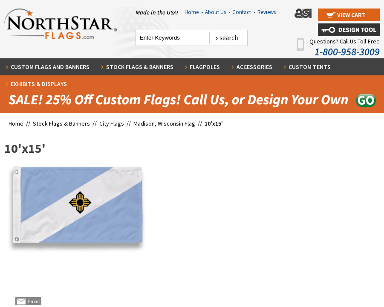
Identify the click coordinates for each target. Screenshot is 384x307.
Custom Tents (310, 67)
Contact (243, 12)
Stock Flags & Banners (139, 67)
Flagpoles (205, 67)
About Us (217, 12)
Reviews (266, 12)
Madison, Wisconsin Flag (164, 123)
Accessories (254, 67)
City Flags (111, 123)
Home (194, 12)
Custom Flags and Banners (50, 67)
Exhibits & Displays (39, 84)
